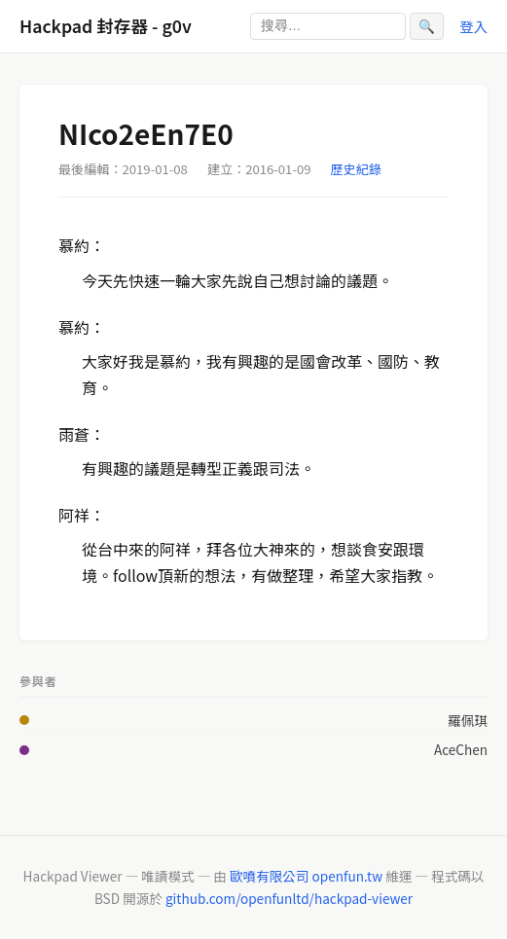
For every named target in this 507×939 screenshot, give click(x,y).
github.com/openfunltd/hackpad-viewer (289, 898)
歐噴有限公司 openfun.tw (306, 875)
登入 (473, 26)
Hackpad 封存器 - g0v (105, 26)
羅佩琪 (468, 720)
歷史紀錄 (356, 169)
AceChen (461, 749)
